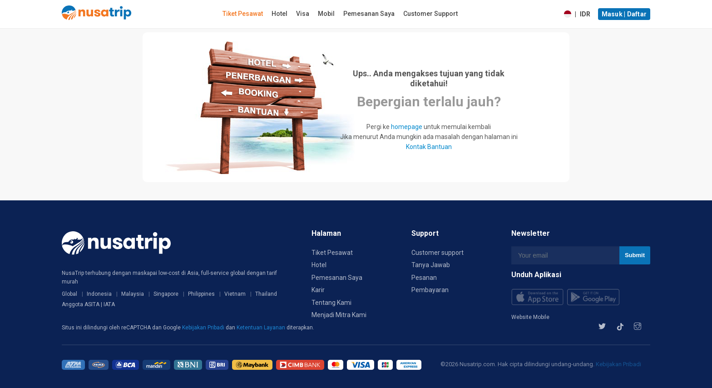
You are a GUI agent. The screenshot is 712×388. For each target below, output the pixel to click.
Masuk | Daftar (624, 14)
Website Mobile (530, 317)
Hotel (279, 13)
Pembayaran (430, 289)
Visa (302, 13)
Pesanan (424, 277)
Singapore (165, 294)
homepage (406, 126)
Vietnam (235, 294)
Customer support (437, 252)
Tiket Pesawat (242, 13)
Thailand (266, 294)
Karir (318, 289)
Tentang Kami (331, 302)
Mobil (326, 13)
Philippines (201, 294)
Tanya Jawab (430, 265)
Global (69, 294)
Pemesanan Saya (369, 13)
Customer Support (430, 13)
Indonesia (99, 294)
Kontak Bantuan (429, 146)
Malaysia (132, 294)
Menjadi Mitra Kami (339, 314)
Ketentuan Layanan (262, 327)
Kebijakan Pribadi (204, 327)
